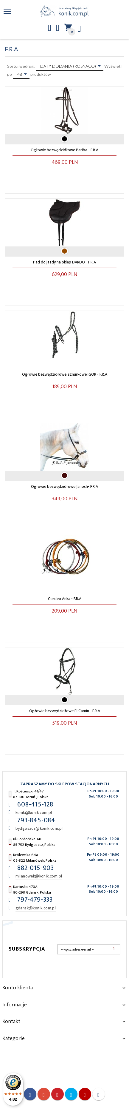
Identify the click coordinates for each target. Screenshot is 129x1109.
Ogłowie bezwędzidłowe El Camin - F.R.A (64, 710)
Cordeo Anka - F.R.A (64, 598)
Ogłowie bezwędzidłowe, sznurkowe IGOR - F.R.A (64, 374)
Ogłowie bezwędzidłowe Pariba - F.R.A (64, 149)
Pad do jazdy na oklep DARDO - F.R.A (64, 262)
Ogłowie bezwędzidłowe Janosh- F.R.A (64, 486)
